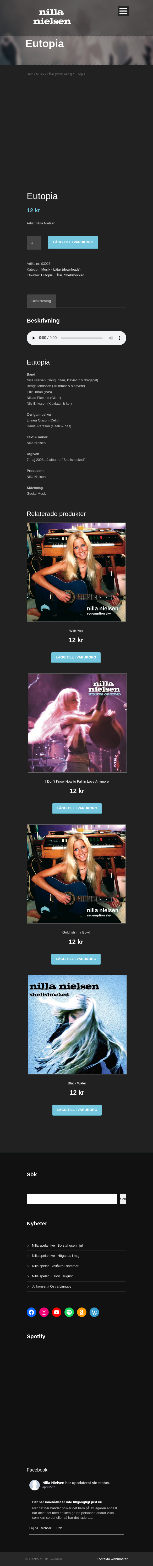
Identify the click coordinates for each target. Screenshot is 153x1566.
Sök (123, 1199)
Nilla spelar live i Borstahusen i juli (58, 1245)
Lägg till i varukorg (73, 242)
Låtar (58, 275)
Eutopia (47, 275)
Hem (30, 74)
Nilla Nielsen (53, 1483)
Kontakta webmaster (112, 1559)
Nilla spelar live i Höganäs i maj (55, 1256)
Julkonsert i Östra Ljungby (51, 1286)
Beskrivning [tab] (41, 301)
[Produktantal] (34, 243)
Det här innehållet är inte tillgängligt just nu (67, 1502)
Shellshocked (74, 275)
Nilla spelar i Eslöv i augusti (52, 1276)
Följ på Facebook (40, 1528)
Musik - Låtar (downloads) (54, 74)
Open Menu (123, 11)
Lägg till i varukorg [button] (76, 657)
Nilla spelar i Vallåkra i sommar (55, 1266)
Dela (60, 1528)
